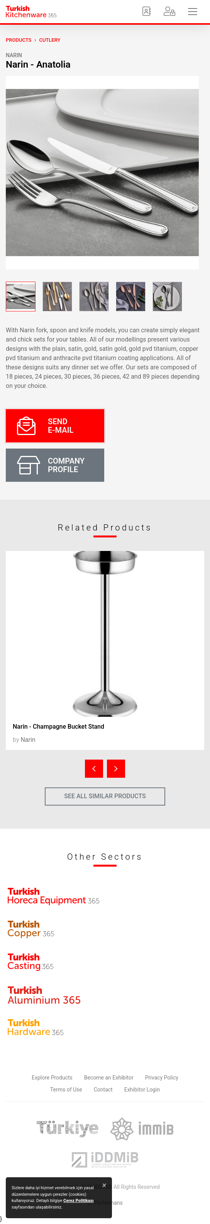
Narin (14, 55)
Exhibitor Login (142, 1089)
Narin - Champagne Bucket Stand (58, 726)
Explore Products (52, 1077)
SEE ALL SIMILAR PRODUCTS (105, 796)
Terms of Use (66, 1089)
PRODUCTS (18, 40)
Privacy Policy (161, 1077)
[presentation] (94, 769)
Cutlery (49, 40)
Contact (103, 1089)
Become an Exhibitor (109, 1077)
